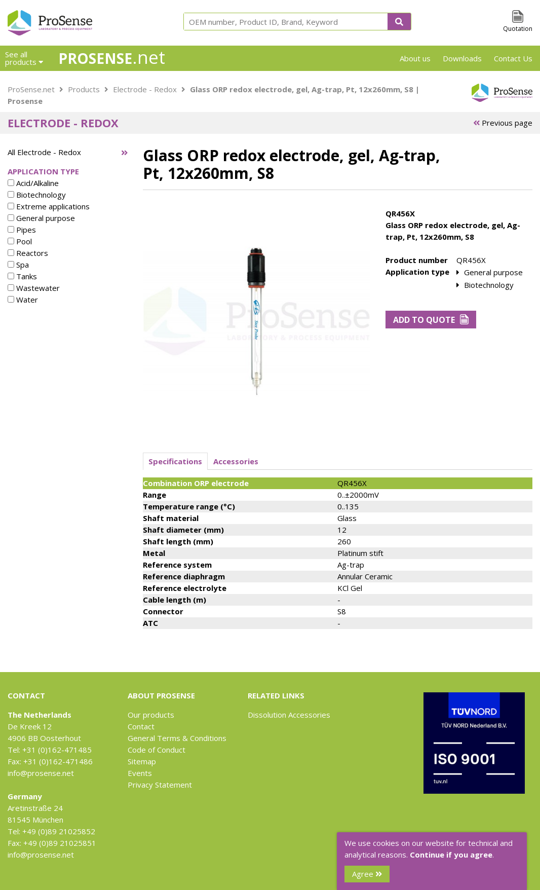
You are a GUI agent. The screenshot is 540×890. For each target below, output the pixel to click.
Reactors (28, 253)
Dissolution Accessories (289, 715)
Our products (151, 715)
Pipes (22, 230)
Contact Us (513, 58)
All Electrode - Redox (44, 152)
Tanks (22, 276)
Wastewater (34, 288)
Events (140, 773)
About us (415, 58)
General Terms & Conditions (177, 738)
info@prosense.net (41, 773)
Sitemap (142, 761)
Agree (367, 874)
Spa (18, 264)
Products (84, 89)
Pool (20, 241)
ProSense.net (31, 89)
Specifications (175, 461)
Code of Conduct (156, 750)
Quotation (517, 28)
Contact (141, 726)
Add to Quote (431, 319)
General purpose (41, 218)
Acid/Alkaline (33, 183)
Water (23, 299)
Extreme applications (49, 206)
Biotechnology (37, 195)
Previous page (502, 123)
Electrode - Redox (145, 89)
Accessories (235, 461)
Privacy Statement (160, 785)
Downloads (462, 58)
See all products (24, 58)
